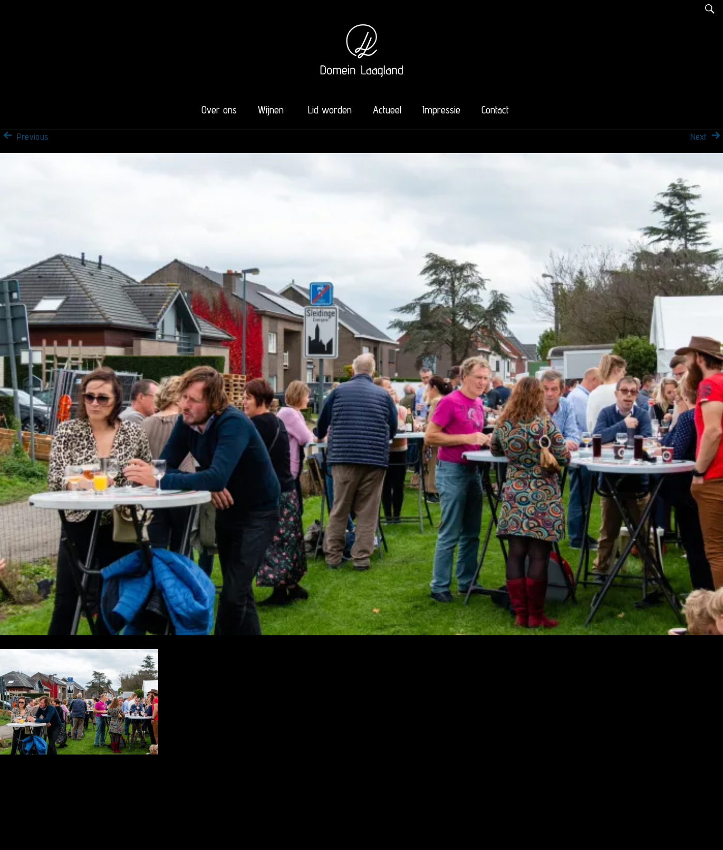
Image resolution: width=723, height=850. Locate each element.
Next (706, 136)
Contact (495, 109)
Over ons (219, 109)
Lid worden (330, 109)
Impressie (441, 109)
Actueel (387, 109)
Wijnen (271, 109)
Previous (24, 136)
